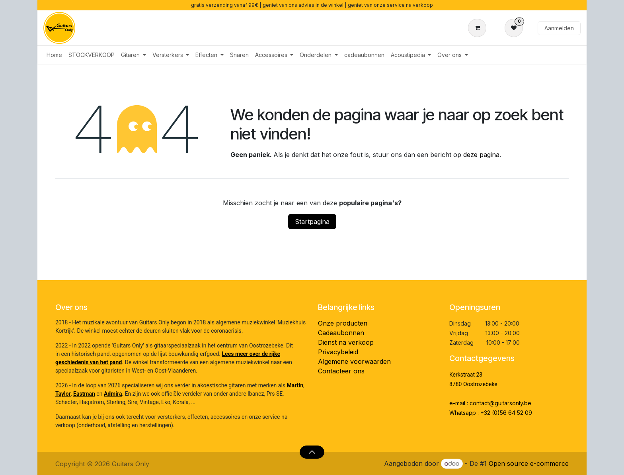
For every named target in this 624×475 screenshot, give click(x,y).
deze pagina (481, 155)
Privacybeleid (338, 352)
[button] (312, 452)
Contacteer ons (341, 371)
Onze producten (342, 323)
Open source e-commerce (529, 463)
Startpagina (312, 222)
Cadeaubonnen (341, 333)
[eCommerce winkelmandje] (478, 28)
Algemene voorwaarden (354, 361)
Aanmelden (559, 28)
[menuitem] (54, 54)
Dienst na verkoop (346, 342)
